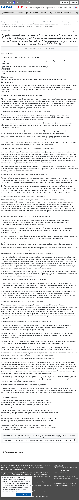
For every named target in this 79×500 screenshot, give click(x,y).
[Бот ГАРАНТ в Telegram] (20, 2)
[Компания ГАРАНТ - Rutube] (27, 2)
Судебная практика (8, 13)
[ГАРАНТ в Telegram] (17, 2)
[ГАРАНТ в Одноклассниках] (24, 2)
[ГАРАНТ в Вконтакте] (8, 2)
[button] (75, 7)
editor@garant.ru (63, 473)
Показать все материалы (12, 452)
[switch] (27, 7)
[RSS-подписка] (30, 2)
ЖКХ (72, 13)
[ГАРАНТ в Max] (14, 2)
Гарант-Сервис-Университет (39, 496)
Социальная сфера (61, 13)
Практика (43, 13)
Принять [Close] (24, 494)
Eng (74, 2)
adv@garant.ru (65, 478)
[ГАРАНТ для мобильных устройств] (5, 2)
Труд (50, 13)
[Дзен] (11, 2)
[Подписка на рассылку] (2, 2)
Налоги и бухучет (25, 13)
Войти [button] (64, 2)
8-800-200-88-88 (58, 465)
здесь (52, 49)
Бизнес (35, 13)
